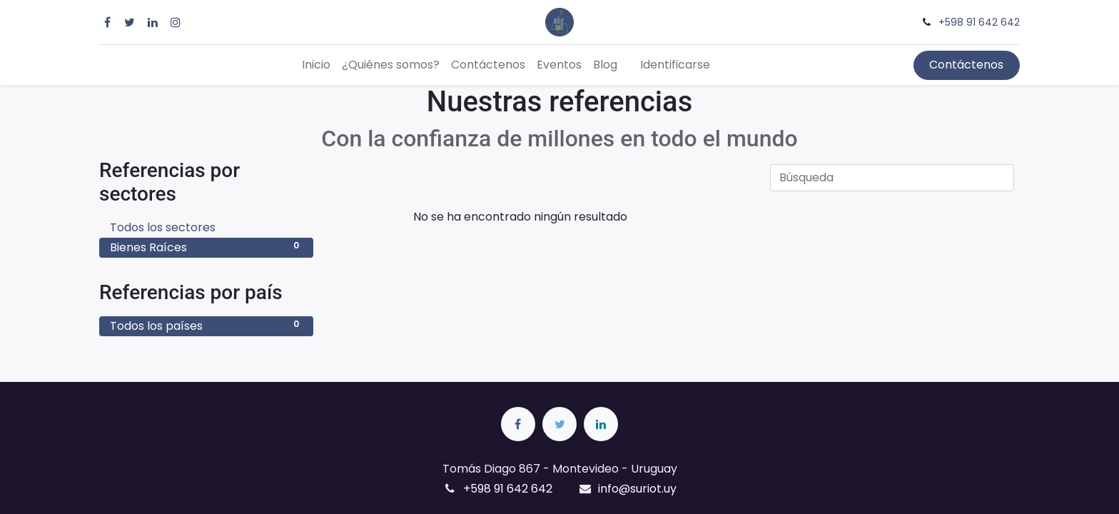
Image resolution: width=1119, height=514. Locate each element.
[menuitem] (316, 65)
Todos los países (206, 326)
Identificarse (675, 64)
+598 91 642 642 (979, 22)
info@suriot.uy (637, 488)
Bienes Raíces (206, 247)
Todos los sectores (206, 227)
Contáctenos (966, 64)
